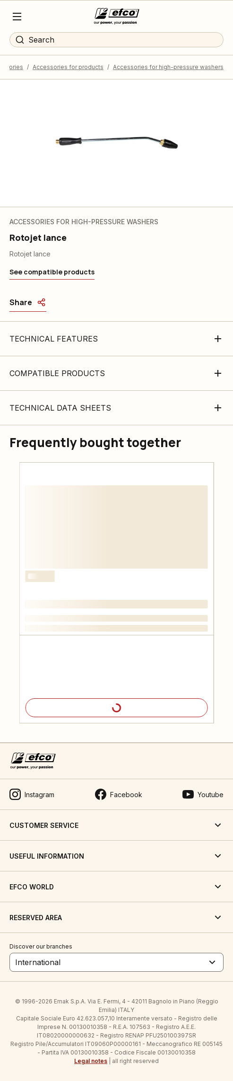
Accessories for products (68, 66)
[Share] (27, 302)
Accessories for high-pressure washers (168, 66)
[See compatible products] (52, 272)
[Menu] (17, 16)
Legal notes (90, 1060)
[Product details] (117, 707)
